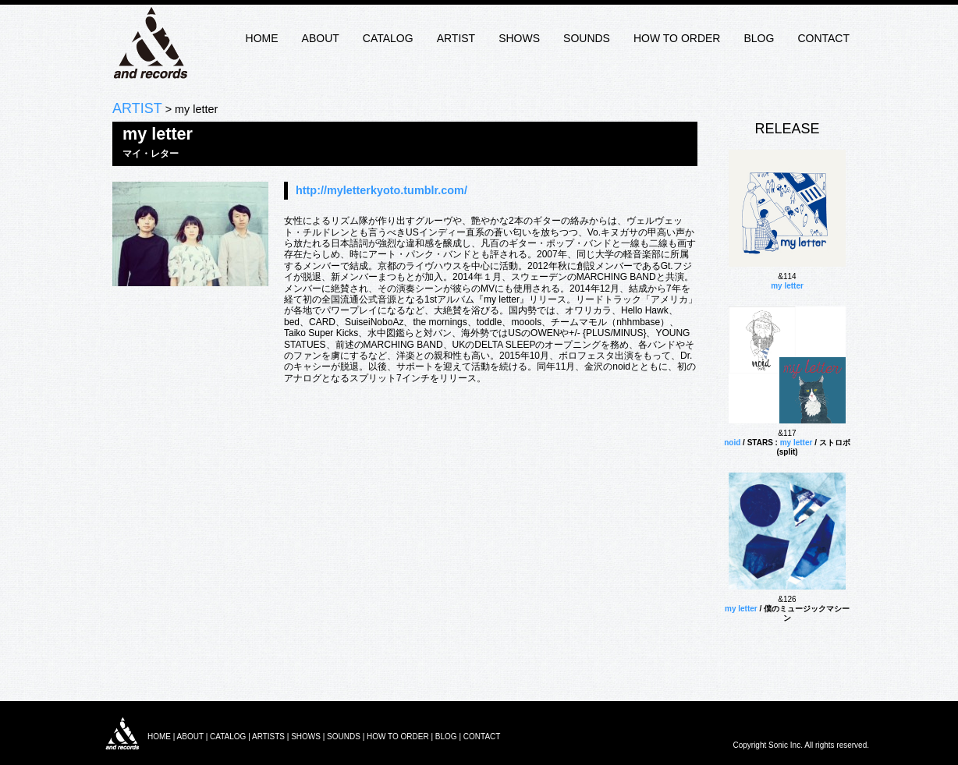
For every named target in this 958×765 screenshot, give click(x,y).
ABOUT (320, 38)
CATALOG (388, 38)
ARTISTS (268, 736)
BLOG (758, 38)
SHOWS (519, 38)
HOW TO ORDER (677, 38)
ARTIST (456, 38)
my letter (787, 286)
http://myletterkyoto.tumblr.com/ (381, 190)
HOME (262, 38)
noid (732, 442)
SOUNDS (586, 38)
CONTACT (823, 38)
